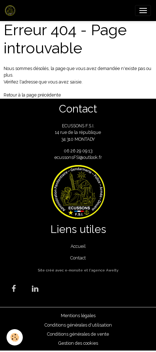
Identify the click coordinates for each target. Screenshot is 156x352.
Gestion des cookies (78, 343)
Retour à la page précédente (32, 95)
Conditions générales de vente (78, 334)
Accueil (78, 246)
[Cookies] (15, 337)
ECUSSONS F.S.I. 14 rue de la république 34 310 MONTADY (78, 132)
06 (67, 151)
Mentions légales (78, 315)
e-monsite (74, 270)
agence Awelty (104, 270)
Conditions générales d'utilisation (78, 325)
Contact (78, 258)
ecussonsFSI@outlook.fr (78, 157)
